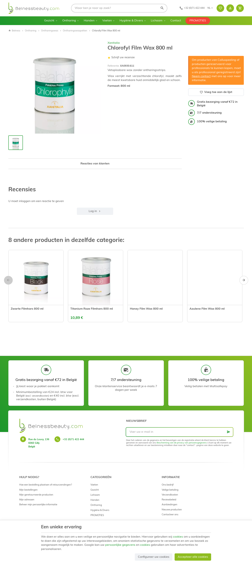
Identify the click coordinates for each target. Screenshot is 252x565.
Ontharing (69, 20)
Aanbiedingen (169, 504)
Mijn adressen (26, 500)
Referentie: (113, 66)
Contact (175, 20)
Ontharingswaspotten (75, 31)
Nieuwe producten (172, 510)
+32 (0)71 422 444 (73, 439)
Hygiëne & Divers (131, 20)
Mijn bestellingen (28, 490)
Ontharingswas (49, 31)
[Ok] (228, 432)
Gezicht (49, 20)
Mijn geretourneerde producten (36, 495)
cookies (178, 536)
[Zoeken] (162, 8)
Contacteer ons (170, 514)
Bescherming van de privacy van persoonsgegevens (182, 443)
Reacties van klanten (95, 163)
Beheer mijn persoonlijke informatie (38, 504)
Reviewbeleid (169, 500)
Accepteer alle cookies (193, 557)
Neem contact (201, 76)
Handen (89, 20)
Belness (14, 31)
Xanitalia (114, 43)
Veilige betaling (170, 490)
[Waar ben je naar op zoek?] (119, 8)
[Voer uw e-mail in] (179, 432)
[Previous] (8, 280)
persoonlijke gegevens (120, 545)
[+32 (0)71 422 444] (191, 8)
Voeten (107, 20)
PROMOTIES (197, 20)
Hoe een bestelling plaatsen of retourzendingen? (45, 485)
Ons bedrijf (168, 485)
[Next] (243, 280)
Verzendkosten (170, 495)
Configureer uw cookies (153, 557)
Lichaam (156, 20)
